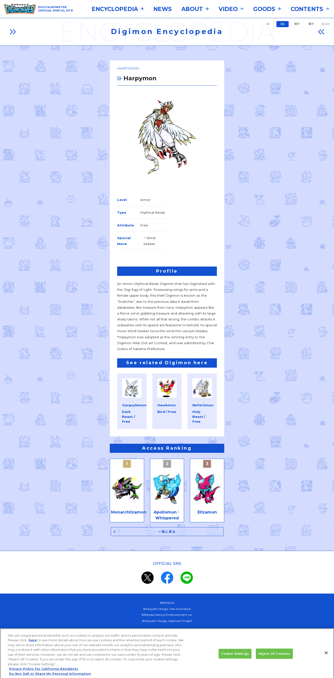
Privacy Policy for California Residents (43, 674)
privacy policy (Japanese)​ (149, 597)
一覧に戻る (167, 466)
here (33, 645)
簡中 (297, 24)
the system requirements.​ (120, 585)
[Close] (326, 658)
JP (268, 24)
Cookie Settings (235, 659)
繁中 (311, 24)
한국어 (326, 24)
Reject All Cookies (274, 659)
